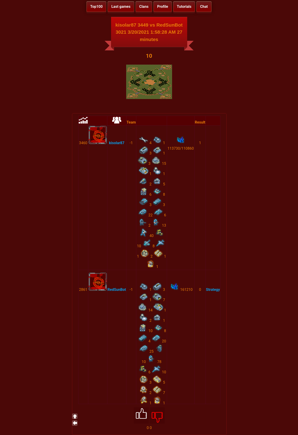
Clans (143, 6)
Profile (162, 6)
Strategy (213, 289)
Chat (204, 6)
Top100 (96, 6)
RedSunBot (117, 289)
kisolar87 (116, 143)
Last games (120, 6)
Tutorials (184, 6)
